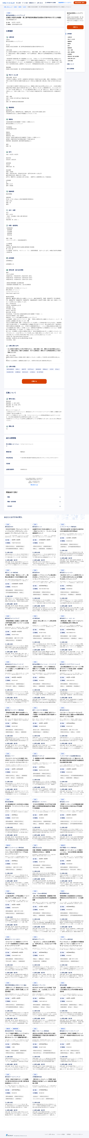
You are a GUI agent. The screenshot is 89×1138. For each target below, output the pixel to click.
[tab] (75, 34)
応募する (34, 381)
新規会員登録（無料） (80, 2)
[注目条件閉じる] (60, 506)
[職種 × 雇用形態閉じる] (60, 501)
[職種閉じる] (60, 497)
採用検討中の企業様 (51, 2)
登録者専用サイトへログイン (65, 2)
